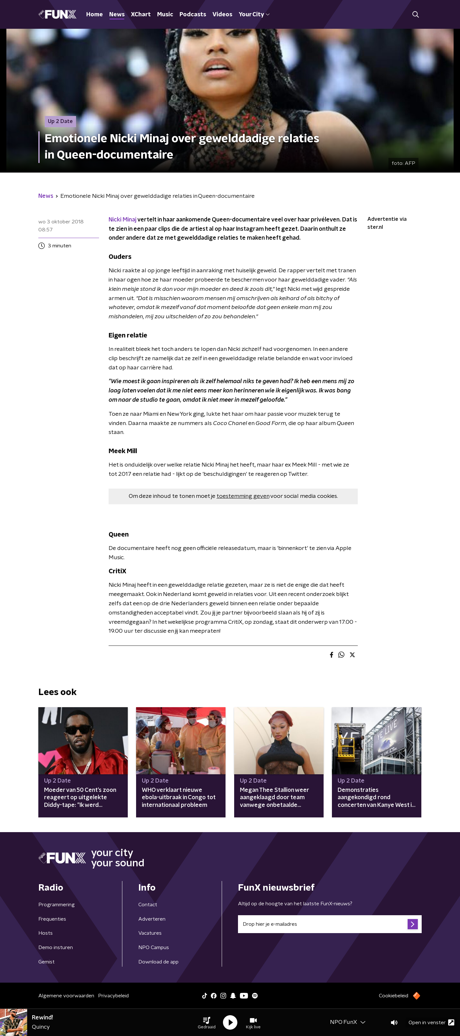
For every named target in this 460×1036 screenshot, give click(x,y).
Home (94, 15)
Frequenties (52, 919)
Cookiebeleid (393, 995)
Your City (254, 15)
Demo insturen (55, 947)
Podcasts (193, 15)
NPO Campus (153, 947)
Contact (147, 904)
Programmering (56, 904)
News (117, 15)
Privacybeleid (113, 995)
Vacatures (150, 933)
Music (165, 15)
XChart (141, 15)
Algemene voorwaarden (66, 995)
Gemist (46, 961)
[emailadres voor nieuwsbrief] (330, 924)
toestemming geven (243, 496)
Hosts (45, 933)
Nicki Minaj (122, 220)
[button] (206, 1022)
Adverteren (151, 919)
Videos (222, 15)
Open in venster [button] (431, 1022)
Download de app (158, 961)
